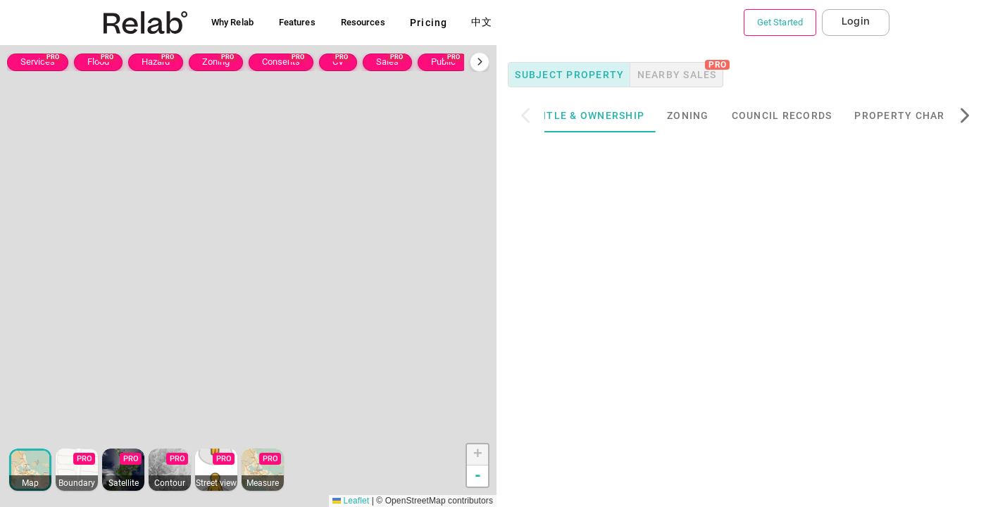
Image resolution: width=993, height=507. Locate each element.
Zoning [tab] (708, 115)
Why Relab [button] (232, 22)
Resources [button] (363, 22)
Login (856, 22)
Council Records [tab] (801, 115)
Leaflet (350, 501)
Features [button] (297, 22)
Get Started (780, 22)
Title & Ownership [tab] (610, 115)
